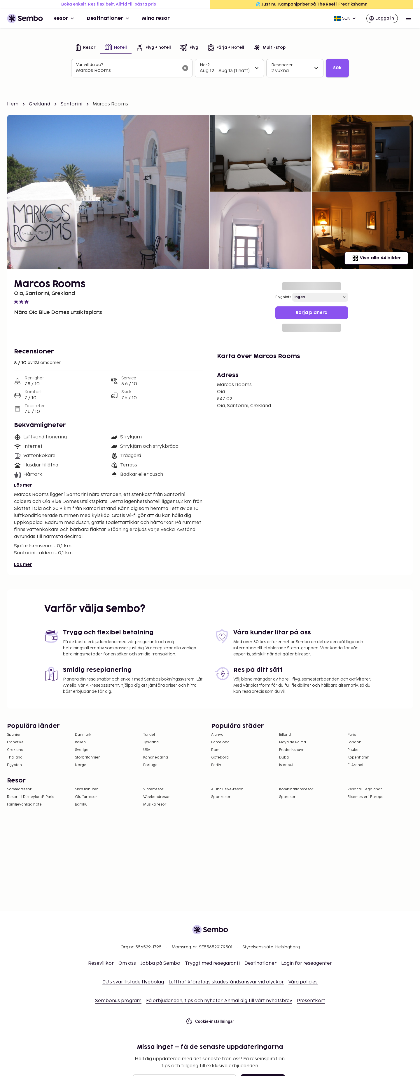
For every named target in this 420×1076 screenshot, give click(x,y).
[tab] (85, 48)
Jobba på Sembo (160, 963)
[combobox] (127, 71)
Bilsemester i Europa (365, 797)
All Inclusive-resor (227, 789)
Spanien (14, 735)
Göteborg (220, 757)
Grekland (39, 104)
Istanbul (286, 765)
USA (146, 750)
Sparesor (287, 797)
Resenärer (282, 65)
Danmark (83, 735)
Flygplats (283, 297)
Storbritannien (88, 757)
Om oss (127, 963)
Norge (80, 765)
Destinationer (108, 18)
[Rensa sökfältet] (185, 68)
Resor (64, 18)
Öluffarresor (86, 797)
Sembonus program (118, 1001)
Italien (80, 742)
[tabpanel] (210, 68)
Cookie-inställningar (210, 1021)
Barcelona (220, 742)
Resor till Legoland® (364, 789)
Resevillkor (101, 963)
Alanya (217, 735)
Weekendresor (156, 797)
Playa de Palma (292, 742)
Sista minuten (87, 789)
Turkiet (149, 735)
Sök (337, 68)
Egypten (14, 765)
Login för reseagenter (306, 963)
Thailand (14, 757)
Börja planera (311, 313)
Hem (12, 104)
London (354, 742)
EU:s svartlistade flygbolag (133, 982)
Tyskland (151, 742)
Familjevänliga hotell (25, 804)
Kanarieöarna (155, 757)
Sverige (81, 750)
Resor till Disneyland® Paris (30, 797)
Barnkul (81, 804)
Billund (285, 735)
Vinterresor (153, 789)
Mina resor (156, 18)
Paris (351, 735)
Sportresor (220, 797)
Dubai (284, 757)
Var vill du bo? (89, 64)
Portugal (150, 765)
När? (204, 65)
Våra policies (303, 982)
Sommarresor (19, 789)
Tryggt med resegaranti (212, 963)
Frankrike (15, 742)
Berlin (216, 765)
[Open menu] (408, 18)
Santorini (71, 104)
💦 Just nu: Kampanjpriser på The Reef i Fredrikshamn (312, 4)
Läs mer (23, 485)
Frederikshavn (291, 750)
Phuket (353, 750)
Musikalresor (154, 804)
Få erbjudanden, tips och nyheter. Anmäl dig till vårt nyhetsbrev (219, 1001)
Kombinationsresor (296, 789)
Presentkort (311, 1001)
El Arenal (355, 765)
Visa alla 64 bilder (376, 258)
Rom (215, 750)
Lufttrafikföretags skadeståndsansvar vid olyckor (226, 982)
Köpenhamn (358, 757)
